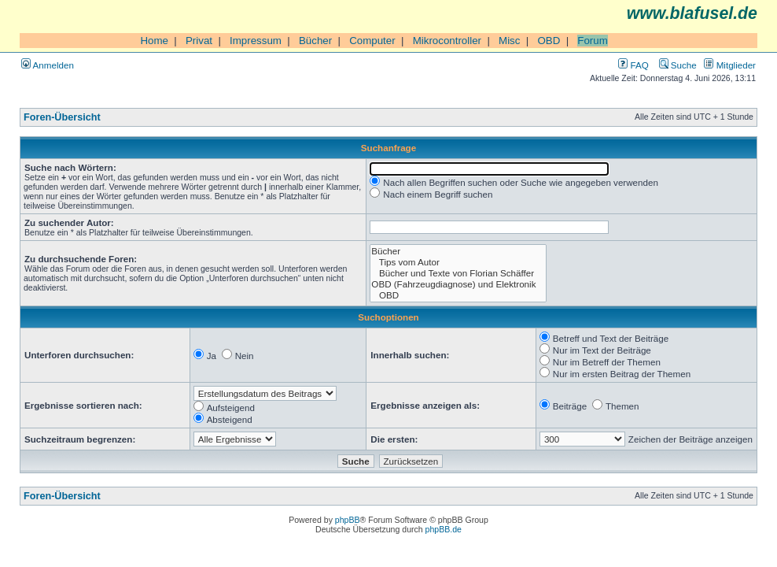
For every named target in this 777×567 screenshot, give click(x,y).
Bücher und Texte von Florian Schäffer (458, 273)
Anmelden (47, 65)
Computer (372, 40)
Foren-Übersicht (62, 117)
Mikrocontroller (447, 40)
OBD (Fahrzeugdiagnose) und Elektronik (458, 284)
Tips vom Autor (458, 262)
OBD (548, 40)
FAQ (633, 65)
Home (154, 40)
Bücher (315, 40)
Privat (199, 40)
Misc (509, 40)
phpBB (347, 519)
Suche (678, 65)
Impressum (256, 40)
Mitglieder (730, 65)
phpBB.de (443, 529)
